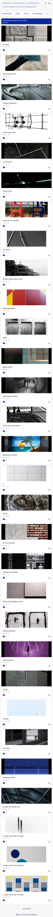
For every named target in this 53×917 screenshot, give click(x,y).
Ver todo (5, 22)
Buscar (18, 13)
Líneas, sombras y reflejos (20, 2)
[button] (49, 50)
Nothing (26, 13)
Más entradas (26, 908)
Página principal (7, 13)
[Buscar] (46, 3)
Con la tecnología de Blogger (26, 914)
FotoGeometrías (38, 13)
